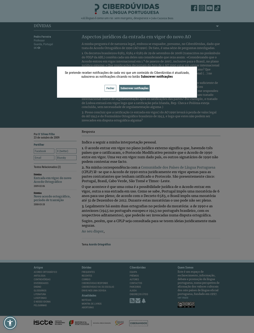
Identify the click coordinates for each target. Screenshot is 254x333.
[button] (10, 323)
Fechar (110, 88)
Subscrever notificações (134, 88)
